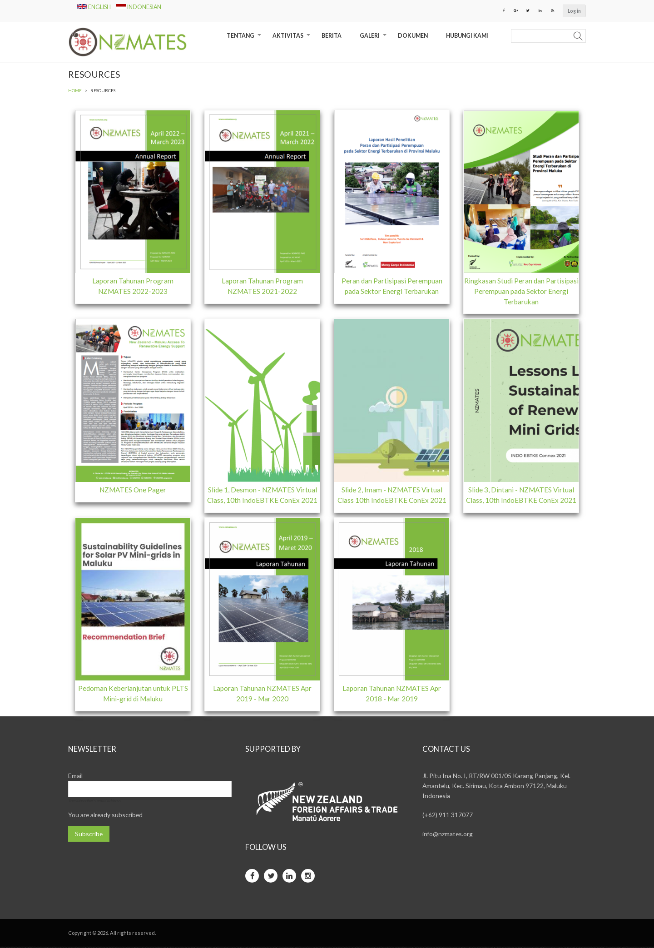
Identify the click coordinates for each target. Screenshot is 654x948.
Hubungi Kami (467, 36)
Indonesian (139, 7)
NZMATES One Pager (133, 490)
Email (75, 777)
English (94, 7)
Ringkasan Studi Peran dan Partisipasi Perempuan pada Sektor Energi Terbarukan (521, 291)
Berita (332, 36)
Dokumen (413, 36)
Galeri (374, 39)
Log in (574, 11)
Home (75, 91)
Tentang (245, 39)
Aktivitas (292, 39)
